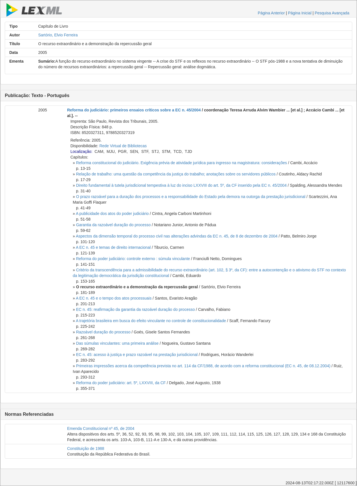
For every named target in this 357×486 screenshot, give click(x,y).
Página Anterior (271, 13)
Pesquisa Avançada (332, 13)
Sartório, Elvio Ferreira (58, 35)
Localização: (81, 151)
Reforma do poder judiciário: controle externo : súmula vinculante (133, 258)
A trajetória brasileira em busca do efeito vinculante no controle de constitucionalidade (151, 320)
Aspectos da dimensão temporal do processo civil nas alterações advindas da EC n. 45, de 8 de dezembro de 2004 (176, 236)
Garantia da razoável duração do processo (113, 225)
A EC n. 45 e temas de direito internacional (113, 247)
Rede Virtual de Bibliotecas (123, 146)
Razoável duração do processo (103, 332)
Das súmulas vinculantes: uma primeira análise (117, 343)
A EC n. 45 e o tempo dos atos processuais (114, 298)
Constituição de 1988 (85, 448)
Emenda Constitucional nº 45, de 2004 (101, 428)
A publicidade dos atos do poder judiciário (112, 213)
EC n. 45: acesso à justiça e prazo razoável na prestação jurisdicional (137, 354)
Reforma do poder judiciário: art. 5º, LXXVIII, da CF (121, 383)
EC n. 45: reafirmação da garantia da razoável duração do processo (135, 309)
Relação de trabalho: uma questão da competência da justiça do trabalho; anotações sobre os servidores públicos (176, 174)
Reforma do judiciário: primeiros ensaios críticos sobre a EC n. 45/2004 (134, 110)
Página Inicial (299, 13)
